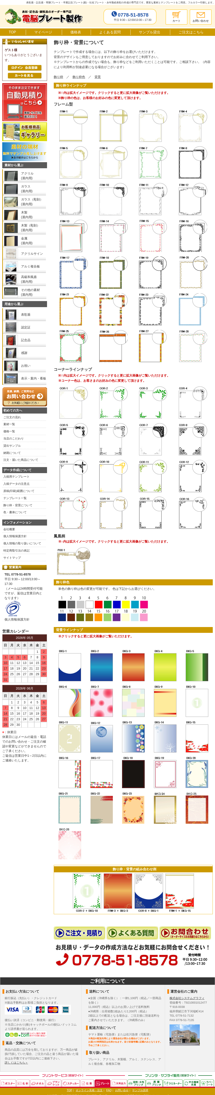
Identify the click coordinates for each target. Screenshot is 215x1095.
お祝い (25, 365)
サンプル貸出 (149, 32)
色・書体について (15, 512)
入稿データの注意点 (16, 483)
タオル (38, 1083)
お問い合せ (122, 1090)
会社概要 (9, 529)
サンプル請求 (140, 1090)
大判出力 (119, 1083)
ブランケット (54, 1083)
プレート (103, 1083)
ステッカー (71, 1083)
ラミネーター (173, 1083)
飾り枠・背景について (17, 505)
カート (176, 20)
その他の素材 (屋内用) (30, 292)
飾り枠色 (62, 582)
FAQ (109, 1090)
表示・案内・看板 (33, 378)
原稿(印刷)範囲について (18, 491)
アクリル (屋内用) (27, 176)
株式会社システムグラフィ (187, 998)
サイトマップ (12, 557)
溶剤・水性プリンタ (136, 1083)
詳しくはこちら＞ (16, 1062)
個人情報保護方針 (15, 536)
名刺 (23, 1083)
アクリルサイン (32, 253)
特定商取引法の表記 (16, 550)
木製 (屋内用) (26, 215)
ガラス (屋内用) (26, 189)
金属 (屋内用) (26, 241)
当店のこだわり (13, 438)
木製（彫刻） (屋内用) (30, 228)
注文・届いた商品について (20, 459)
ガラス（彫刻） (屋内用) (32, 202)
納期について (12, 453)
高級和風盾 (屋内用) (29, 279)
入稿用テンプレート (16, 476)
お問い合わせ (201, 20)
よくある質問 (110, 32)
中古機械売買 (191, 1083)
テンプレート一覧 (15, 498)
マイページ (43, 32)
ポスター (8, 1083)
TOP (12, 32)
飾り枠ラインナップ (71, 85)
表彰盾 (25, 314)
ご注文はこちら (191, 32)
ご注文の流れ (12, 417)
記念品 (25, 340)
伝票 (87, 1083)
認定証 (25, 327)
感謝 (24, 353)
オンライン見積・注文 (89, 1090)
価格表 (75, 32)
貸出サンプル (12, 445)
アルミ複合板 (30, 266)
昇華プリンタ (154, 1083)
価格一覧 (9, 431)
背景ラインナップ (69, 630)
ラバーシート (207, 1083)
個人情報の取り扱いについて (22, 543)
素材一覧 (9, 424)
